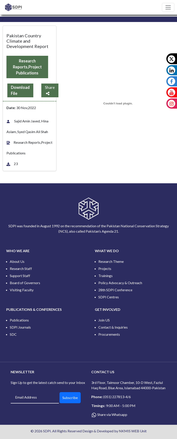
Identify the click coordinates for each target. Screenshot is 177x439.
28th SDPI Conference (115, 290)
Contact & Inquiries (113, 327)
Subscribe (70, 397)
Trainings (105, 275)
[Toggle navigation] (168, 7)
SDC (13, 334)
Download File (20, 90)
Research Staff (21, 268)
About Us (17, 261)
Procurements (109, 334)
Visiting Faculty (22, 290)
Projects (104, 268)
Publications (19, 320)
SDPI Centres (108, 297)
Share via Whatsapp (112, 414)
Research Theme (111, 261)
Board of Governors (25, 283)
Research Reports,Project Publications (27, 66)
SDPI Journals (20, 327)
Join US (104, 320)
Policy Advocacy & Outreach (120, 283)
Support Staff (20, 275)
